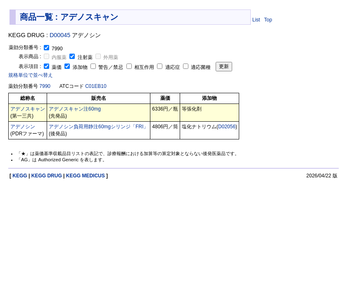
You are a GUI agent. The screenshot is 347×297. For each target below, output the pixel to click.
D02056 (226, 127)
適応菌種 (197, 67)
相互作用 (141, 67)
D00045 (60, 35)
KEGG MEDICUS (85, 176)
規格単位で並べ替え (30, 75)
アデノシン (22, 127)
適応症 (169, 67)
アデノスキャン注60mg (75, 109)
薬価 (53, 67)
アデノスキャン (27, 109)
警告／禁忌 (107, 67)
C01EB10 (95, 86)
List (256, 20)
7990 (44, 86)
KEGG (19, 176)
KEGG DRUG (46, 176)
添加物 (76, 67)
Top (268, 20)
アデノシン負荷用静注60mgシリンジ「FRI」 (98, 127)
